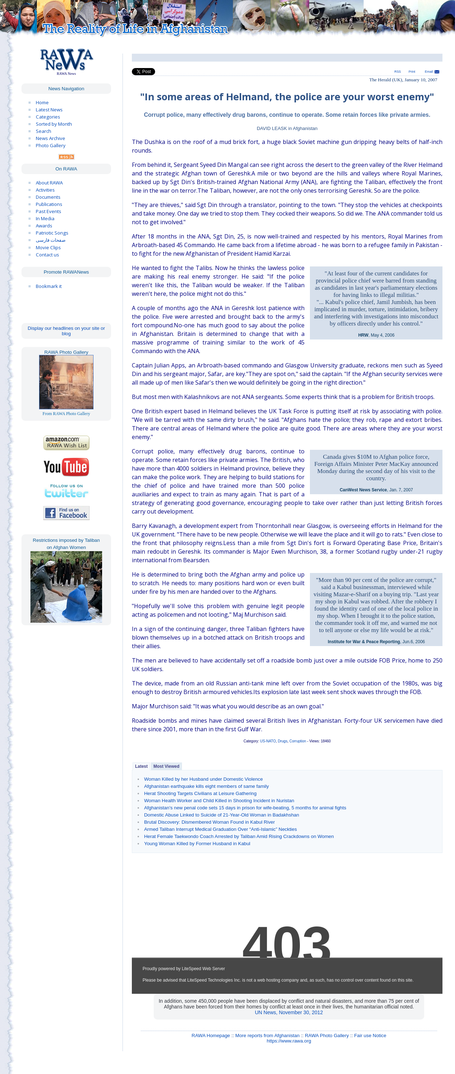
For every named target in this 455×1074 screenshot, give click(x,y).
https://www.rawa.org (289, 1041)
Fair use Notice (370, 1035)
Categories (48, 117)
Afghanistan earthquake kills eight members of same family (206, 786)
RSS (397, 71)
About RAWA (49, 182)
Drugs (282, 741)
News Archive (50, 138)
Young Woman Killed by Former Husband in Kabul (197, 843)
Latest (141, 766)
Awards (44, 225)
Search (43, 131)
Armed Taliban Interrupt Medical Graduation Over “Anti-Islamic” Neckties (220, 829)
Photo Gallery (51, 145)
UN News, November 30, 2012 (289, 1012)
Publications (49, 204)
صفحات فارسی (51, 240)
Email (429, 71)
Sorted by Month (54, 124)
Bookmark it (49, 286)
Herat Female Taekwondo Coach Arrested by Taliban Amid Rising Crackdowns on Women (239, 836)
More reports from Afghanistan (267, 1035)
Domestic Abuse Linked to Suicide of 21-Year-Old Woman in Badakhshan (221, 815)
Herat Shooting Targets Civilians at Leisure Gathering (200, 793)
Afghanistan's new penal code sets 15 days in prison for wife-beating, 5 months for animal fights (245, 807)
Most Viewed (166, 766)
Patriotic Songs (52, 233)
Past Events (48, 211)
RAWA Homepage (211, 1035)
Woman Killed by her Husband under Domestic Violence (203, 779)
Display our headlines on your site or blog (66, 331)
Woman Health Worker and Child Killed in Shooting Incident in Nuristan (219, 800)
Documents (48, 197)
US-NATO (268, 741)
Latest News (49, 109)
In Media (45, 218)
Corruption (297, 741)
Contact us (47, 254)
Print (412, 71)
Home (42, 102)
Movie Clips (48, 247)
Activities (45, 190)
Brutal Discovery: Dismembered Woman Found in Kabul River (209, 822)
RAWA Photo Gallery (327, 1035)
